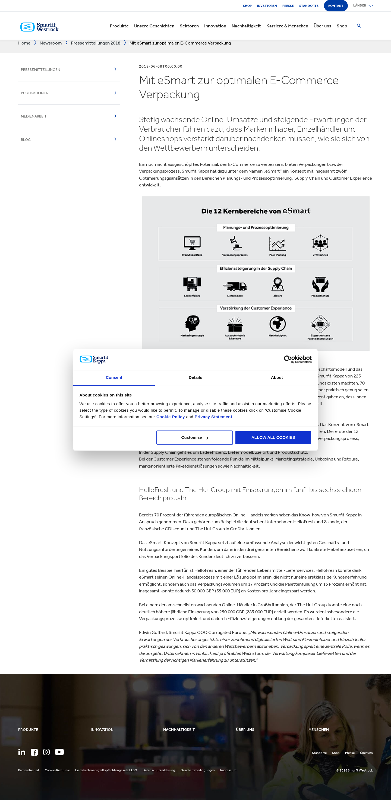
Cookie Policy (170, 416)
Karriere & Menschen (287, 25)
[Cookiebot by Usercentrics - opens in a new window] (288, 359)
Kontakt (335, 6)
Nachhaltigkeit (246, 25)
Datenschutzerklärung (159, 770)
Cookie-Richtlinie (57, 770)
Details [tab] (195, 377)
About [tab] (277, 377)
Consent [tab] (114, 377)
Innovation (215, 25)
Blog (26, 139)
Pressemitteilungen (40, 69)
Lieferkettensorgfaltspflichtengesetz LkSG (106, 770)
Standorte (309, 6)
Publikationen (35, 93)
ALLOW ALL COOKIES (273, 437)
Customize (195, 437)
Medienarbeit (34, 116)
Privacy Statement (212, 416)
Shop (247, 6)
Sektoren (189, 25)
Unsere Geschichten (154, 25)
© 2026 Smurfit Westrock (354, 770)
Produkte (119, 25)
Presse (288, 6)
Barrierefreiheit (28, 770)
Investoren (267, 6)
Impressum (228, 770)
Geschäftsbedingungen (198, 770)
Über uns (322, 25)
